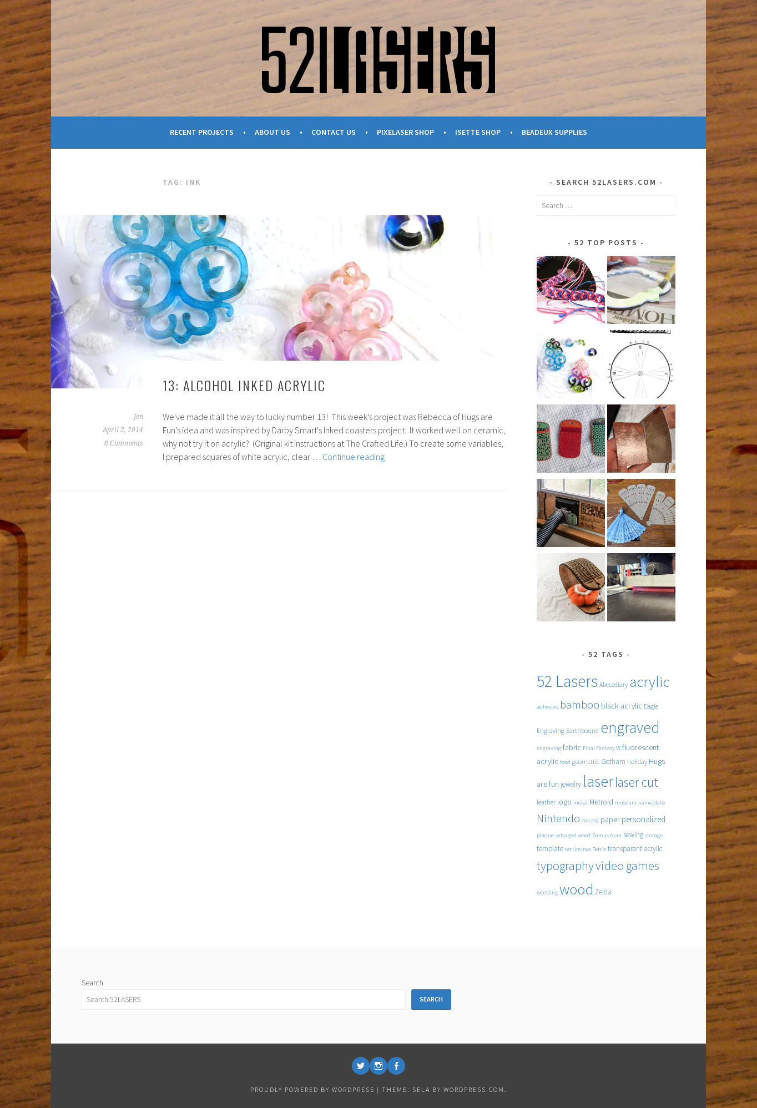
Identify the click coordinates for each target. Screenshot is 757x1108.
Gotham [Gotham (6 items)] (613, 761)
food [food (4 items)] (565, 762)
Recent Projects (202, 132)
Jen (138, 417)
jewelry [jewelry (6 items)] (571, 784)
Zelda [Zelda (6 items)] (603, 892)
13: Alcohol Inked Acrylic (244, 385)
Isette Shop (478, 132)
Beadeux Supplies (554, 132)
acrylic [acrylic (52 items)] (649, 681)
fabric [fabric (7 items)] (572, 747)
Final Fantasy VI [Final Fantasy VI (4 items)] (601, 748)
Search (92, 983)
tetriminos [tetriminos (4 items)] (578, 849)
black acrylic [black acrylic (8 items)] (621, 706)
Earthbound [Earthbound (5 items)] (582, 730)
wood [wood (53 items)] (576, 889)
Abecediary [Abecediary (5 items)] (613, 684)
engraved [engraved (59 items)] (630, 727)
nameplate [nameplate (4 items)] (651, 802)
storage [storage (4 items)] (654, 835)
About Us (272, 132)
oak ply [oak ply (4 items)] (590, 820)
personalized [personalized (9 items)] (643, 819)
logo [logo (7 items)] (564, 802)
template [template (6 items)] (550, 848)
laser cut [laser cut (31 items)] (636, 782)
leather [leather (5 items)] (546, 802)
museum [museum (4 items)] (626, 802)
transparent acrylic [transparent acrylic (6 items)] (635, 848)
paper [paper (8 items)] (610, 819)
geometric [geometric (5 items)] (585, 761)
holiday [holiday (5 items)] (637, 761)
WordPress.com (473, 1089)
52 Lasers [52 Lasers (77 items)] (567, 681)
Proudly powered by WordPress (312, 1089)
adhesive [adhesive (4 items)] (547, 706)
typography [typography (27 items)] (565, 865)
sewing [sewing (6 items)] (633, 834)
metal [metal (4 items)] (580, 802)
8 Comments (123, 443)
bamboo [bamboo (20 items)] (579, 704)
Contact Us (333, 132)
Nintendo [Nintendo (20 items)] (558, 818)
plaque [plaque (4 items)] (545, 835)
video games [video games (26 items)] (627, 865)
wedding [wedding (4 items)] (547, 892)
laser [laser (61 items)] (598, 781)
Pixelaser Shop (405, 132)
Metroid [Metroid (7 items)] (601, 802)
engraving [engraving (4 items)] (549, 748)
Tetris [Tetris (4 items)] (599, 849)
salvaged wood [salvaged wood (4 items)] (573, 835)
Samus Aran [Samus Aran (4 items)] (607, 835)
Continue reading (353, 456)
